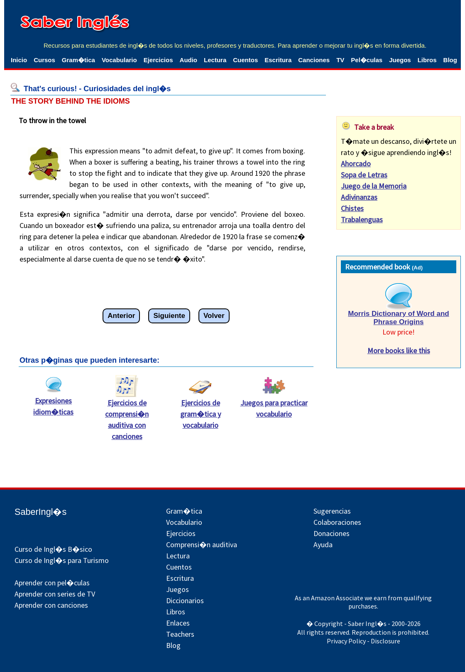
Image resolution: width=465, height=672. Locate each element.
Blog (450, 59)
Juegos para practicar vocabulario (274, 404)
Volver (214, 316)
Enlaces (178, 623)
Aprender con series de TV (55, 594)
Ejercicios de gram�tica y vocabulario (200, 410)
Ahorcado (356, 163)
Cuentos (245, 59)
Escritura (277, 59)
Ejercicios (158, 59)
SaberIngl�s (40, 512)
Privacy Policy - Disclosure (363, 641)
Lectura (215, 59)
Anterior (121, 316)
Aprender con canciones (51, 605)
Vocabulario (119, 59)
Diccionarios (185, 600)
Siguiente (169, 316)
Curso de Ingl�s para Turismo (62, 560)
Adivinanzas (359, 197)
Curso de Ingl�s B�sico (53, 549)
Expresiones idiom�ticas (53, 402)
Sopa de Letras (364, 175)
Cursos (44, 59)
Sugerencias (332, 511)
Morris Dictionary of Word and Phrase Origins (398, 318)
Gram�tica (78, 59)
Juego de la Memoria (373, 186)
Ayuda (323, 544)
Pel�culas (366, 59)
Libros (427, 59)
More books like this (398, 350)
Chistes (352, 208)
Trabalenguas (362, 219)
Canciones (314, 59)
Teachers (180, 634)
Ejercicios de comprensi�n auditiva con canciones (127, 415)
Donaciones (331, 533)
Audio (189, 59)
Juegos (400, 59)
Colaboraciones (337, 522)
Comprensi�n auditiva (201, 544)
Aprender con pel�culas (52, 582)
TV (340, 59)
